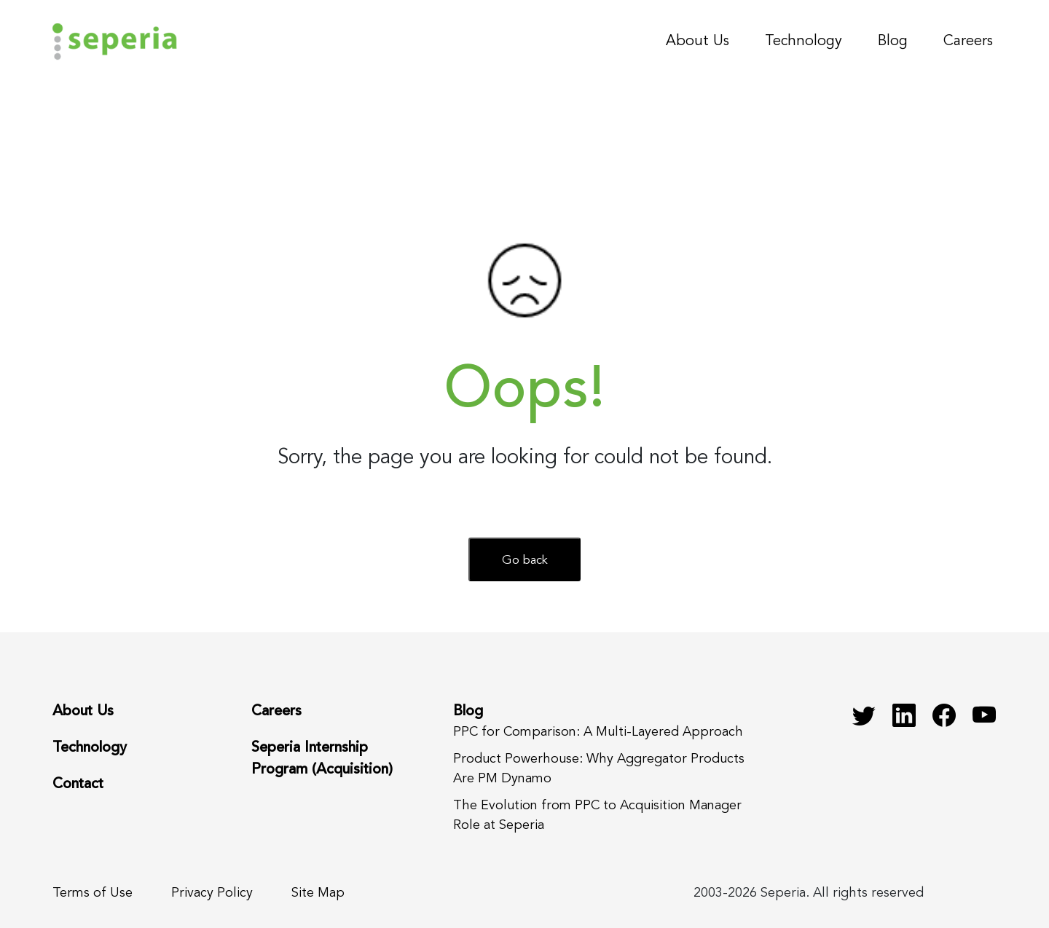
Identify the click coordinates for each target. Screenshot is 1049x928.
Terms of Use (92, 893)
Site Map (318, 893)
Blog (893, 41)
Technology (803, 41)
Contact (77, 784)
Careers (968, 41)
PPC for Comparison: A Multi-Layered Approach (598, 732)
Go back (525, 560)
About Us (697, 41)
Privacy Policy (212, 893)
